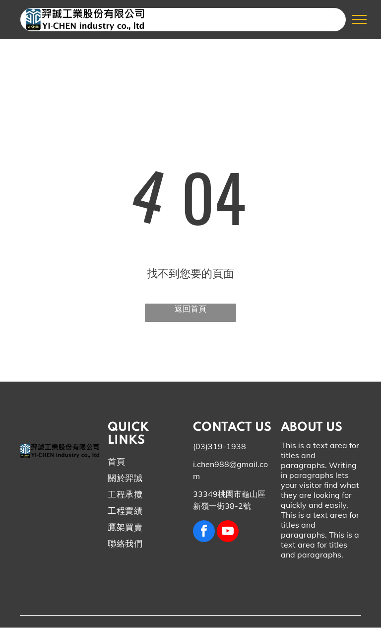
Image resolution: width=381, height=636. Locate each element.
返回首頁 (190, 309)
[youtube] (228, 532)
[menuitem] (144, 464)
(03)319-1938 (219, 446)
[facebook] (204, 532)
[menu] (359, 19)
